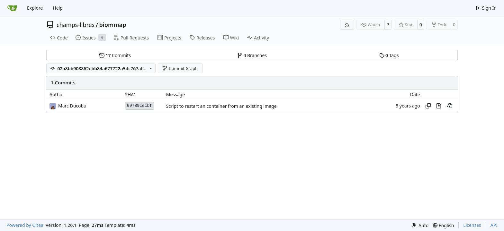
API (494, 225)
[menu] (419, 225)
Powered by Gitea (24, 225)
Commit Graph (180, 68)
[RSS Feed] (347, 25)
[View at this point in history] (450, 106)
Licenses (472, 225)
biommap (112, 24)
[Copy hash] (428, 106)
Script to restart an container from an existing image (221, 106)
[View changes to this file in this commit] (439, 106)
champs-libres (75, 24)
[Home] (12, 8)
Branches (252, 55)
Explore (35, 8)
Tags (389, 55)
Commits (115, 55)
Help (58, 8)
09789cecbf (139, 105)
